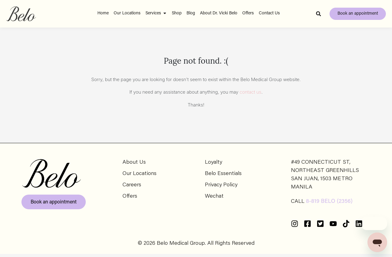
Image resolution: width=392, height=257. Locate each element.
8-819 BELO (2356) (329, 204)
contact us (251, 95)
